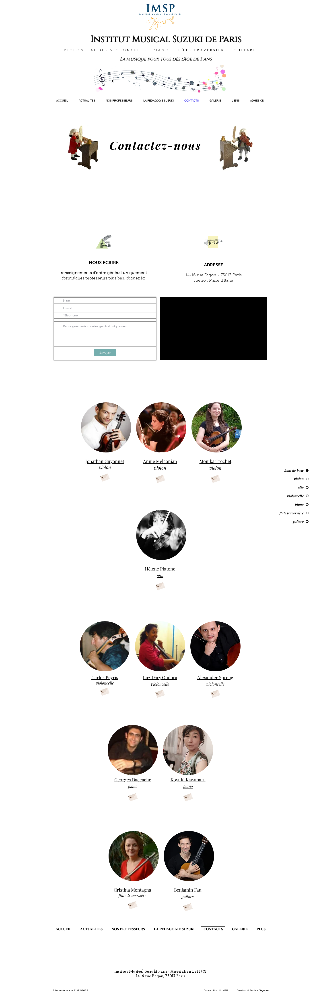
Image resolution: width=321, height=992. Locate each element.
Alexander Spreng (215, 677)
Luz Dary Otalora (160, 677)
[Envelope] (104, 476)
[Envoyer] (105, 352)
